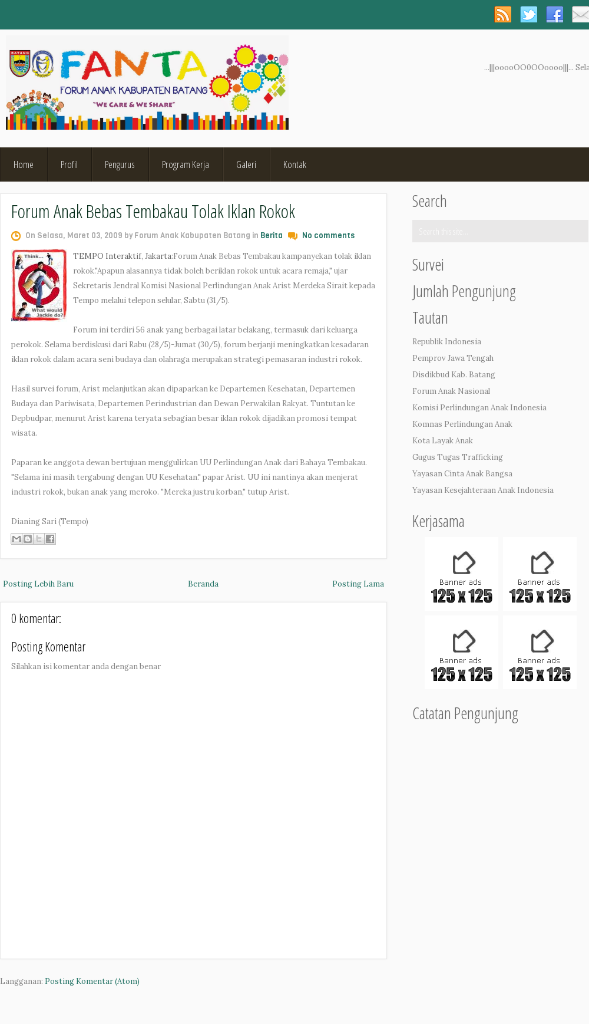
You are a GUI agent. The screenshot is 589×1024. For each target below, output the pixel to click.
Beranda (203, 584)
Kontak (294, 164)
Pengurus (120, 164)
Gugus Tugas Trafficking (457, 457)
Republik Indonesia (446, 342)
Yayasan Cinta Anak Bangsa (462, 474)
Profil (69, 164)
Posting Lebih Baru (38, 584)
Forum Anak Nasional (451, 391)
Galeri (246, 164)
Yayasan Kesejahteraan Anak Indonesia (483, 490)
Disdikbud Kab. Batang (453, 375)
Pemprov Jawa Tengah (453, 358)
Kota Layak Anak (442, 441)
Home (24, 164)
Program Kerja (185, 164)
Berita (271, 236)
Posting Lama (358, 584)
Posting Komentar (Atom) (92, 981)
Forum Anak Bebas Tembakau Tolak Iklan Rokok (153, 210)
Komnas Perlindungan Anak (462, 424)
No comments (328, 236)
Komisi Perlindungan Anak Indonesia (479, 408)
